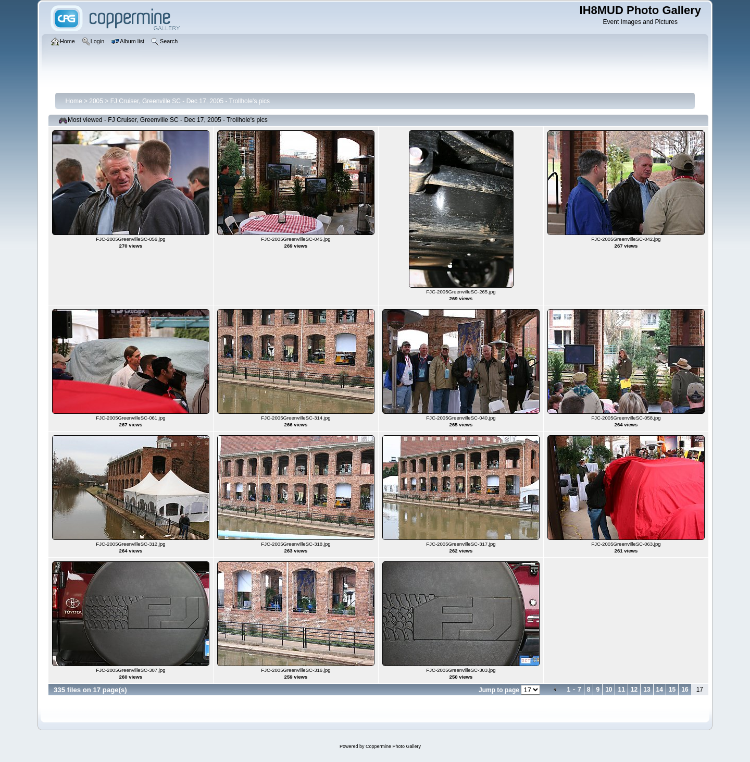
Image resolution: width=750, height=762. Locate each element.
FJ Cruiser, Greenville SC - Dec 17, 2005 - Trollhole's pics (190, 101)
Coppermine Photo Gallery (393, 746)
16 (684, 689)
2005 (96, 101)
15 (672, 689)
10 (608, 689)
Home (74, 101)
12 (634, 689)
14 (659, 689)
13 (646, 689)
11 (621, 689)
